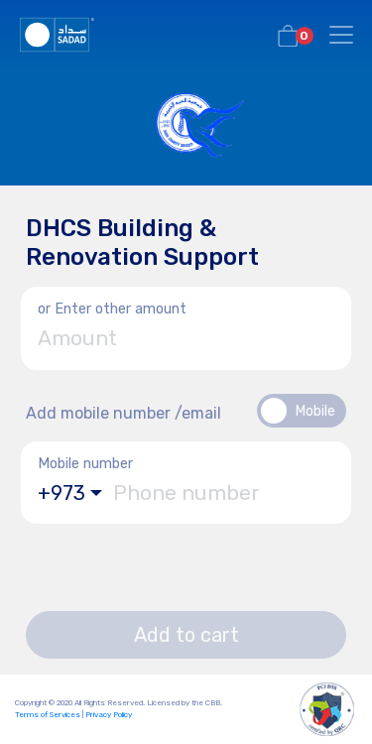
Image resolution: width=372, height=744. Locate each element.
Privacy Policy (108, 714)
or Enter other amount (112, 309)
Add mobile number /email (123, 413)
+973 (61, 493)
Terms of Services (47, 714)
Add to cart (186, 635)
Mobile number (85, 463)
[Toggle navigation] (341, 35)
